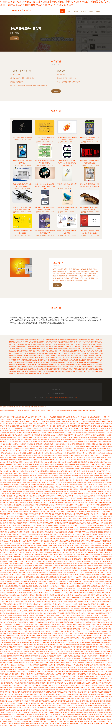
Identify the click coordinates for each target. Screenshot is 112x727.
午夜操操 (69, 624)
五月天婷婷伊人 (90, 536)
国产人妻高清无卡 (92, 563)
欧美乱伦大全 (44, 536)
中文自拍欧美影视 (14, 460)
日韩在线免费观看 (66, 590)
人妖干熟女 (95, 561)
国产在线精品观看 (22, 509)
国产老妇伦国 (93, 694)
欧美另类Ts (65, 550)
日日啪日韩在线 (33, 442)
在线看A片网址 (77, 604)
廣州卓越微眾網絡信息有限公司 (67, 371)
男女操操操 (71, 712)
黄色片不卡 (3, 662)
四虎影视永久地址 (34, 469)
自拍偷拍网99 (58, 518)
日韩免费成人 (90, 473)
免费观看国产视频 (105, 498)
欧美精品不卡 (38, 570)
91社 (43, 525)
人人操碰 (82, 599)
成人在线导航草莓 (34, 723)
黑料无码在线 (31, 604)
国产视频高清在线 (41, 444)
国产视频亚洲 (37, 714)
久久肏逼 (28, 498)
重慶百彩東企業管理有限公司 (79, 355)
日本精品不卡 (91, 552)
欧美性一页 (102, 550)
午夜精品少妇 (39, 595)
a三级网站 (30, 502)
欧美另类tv (3, 577)
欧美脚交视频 (72, 606)
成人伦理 (63, 453)
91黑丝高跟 (67, 430)
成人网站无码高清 (101, 478)
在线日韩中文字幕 (105, 469)
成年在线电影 (91, 518)
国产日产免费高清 (86, 426)
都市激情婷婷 (25, 694)
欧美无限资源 (48, 681)
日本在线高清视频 (92, 649)
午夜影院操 (88, 566)
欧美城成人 (84, 421)
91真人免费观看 (13, 430)
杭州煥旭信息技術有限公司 (65, 346)
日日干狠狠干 (92, 462)
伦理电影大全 (63, 696)
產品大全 (76, 11)
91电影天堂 (20, 439)
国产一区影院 (92, 692)
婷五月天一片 (76, 690)
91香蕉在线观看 (79, 665)
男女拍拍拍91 (19, 435)
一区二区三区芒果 (61, 557)
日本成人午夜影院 (82, 442)
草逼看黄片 (83, 647)
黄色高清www (53, 611)
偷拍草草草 (57, 692)
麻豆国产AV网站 (85, 597)
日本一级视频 (26, 624)
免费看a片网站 (6, 642)
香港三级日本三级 (17, 719)
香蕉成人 (75, 692)
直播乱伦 (49, 507)
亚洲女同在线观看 (18, 717)
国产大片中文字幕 (81, 453)
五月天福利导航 (13, 442)
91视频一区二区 (29, 552)
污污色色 (97, 696)
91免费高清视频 (14, 482)
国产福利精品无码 (22, 608)
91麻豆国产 (86, 545)
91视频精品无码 (52, 581)
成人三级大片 (13, 491)
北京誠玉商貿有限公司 (94, 355)
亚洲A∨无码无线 (50, 557)
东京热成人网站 (49, 446)
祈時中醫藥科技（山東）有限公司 (41, 339)
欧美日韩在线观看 (23, 469)
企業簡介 (68, 11)
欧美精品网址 (87, 658)
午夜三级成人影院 (63, 676)
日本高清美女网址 (17, 466)
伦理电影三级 (45, 723)
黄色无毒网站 (48, 433)
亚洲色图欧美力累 (83, 674)
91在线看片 (56, 566)
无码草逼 (36, 667)
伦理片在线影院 (79, 502)
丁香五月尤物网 (10, 671)
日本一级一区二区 (48, 451)
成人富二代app (49, 699)
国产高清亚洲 (86, 701)
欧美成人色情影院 (34, 721)
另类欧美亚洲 (102, 649)
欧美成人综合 (19, 712)
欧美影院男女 (88, 561)
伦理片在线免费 (8, 568)
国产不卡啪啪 (100, 552)
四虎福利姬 (55, 428)
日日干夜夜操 (101, 444)
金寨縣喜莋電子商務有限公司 (72, 358)
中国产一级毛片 (86, 629)
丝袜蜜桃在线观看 (34, 642)
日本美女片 (12, 687)
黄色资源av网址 (36, 579)
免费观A (90, 442)
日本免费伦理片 (19, 451)
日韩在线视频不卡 (8, 690)
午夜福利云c (53, 653)
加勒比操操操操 (92, 448)
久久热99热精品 (78, 681)
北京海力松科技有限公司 (63, 355)
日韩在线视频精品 (11, 611)
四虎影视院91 (38, 647)
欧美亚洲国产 (4, 502)
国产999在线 (64, 570)
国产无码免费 (43, 561)
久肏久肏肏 (24, 527)
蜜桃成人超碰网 (45, 439)
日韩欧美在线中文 (52, 617)
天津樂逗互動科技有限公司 (23, 339)
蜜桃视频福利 (4, 669)
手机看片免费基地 (18, 620)
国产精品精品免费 (54, 570)
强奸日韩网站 (44, 437)
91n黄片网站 (7, 426)
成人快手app (49, 626)
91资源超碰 (65, 464)
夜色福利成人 (21, 523)
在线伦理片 (37, 502)
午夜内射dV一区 (54, 460)
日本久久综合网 (44, 516)
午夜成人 (45, 647)
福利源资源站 (52, 471)
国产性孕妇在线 (46, 464)
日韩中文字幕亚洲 (80, 586)
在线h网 (106, 644)
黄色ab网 (33, 471)
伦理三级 (40, 433)
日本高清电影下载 (24, 478)
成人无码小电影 (16, 575)
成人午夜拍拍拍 (40, 687)
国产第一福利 (67, 653)
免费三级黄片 (11, 577)
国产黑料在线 (54, 696)
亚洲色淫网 (83, 690)
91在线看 (27, 701)
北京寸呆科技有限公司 (39, 351)
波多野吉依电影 (83, 667)
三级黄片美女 (95, 469)
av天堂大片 (90, 525)
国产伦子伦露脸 (8, 581)
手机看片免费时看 (28, 629)
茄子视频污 (69, 543)
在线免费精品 (28, 640)
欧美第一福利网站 (97, 681)
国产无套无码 (29, 681)
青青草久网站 (82, 493)
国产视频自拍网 (9, 570)
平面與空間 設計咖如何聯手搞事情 (22, 137)
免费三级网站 (52, 606)
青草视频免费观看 (57, 502)
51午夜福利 (99, 620)
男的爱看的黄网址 (89, 482)
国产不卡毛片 (17, 448)
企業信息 (91, 11)
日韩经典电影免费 (29, 660)
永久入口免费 (53, 457)
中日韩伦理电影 (90, 419)
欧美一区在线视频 (21, 453)
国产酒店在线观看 (52, 660)
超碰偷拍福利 (35, 701)
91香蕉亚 (36, 538)
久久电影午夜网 (81, 606)
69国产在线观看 (38, 520)
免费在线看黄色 (94, 516)
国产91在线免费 (99, 487)
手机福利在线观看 (71, 674)
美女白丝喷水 (83, 613)
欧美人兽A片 (39, 604)
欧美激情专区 (62, 708)
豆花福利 (21, 511)
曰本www (21, 681)
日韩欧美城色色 (27, 559)
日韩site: (13, 705)
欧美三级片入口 (7, 466)
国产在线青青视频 (47, 453)
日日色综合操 (65, 608)
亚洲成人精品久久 (74, 550)
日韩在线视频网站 (65, 658)
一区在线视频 (27, 545)
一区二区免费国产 (94, 557)
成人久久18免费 (55, 435)
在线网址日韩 (31, 572)
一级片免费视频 (46, 428)
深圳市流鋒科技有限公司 (71, 367)
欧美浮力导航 (20, 635)
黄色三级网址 (68, 588)
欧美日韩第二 (27, 676)
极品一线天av (55, 714)
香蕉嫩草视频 (16, 426)
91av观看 (92, 703)
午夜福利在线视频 (99, 723)
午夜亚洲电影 (66, 421)
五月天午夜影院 (39, 662)
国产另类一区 (40, 514)
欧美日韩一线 (71, 649)
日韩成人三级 (11, 572)
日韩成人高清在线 (97, 653)
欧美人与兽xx (37, 541)
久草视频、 (48, 602)
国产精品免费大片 (16, 631)
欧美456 (65, 518)
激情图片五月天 (18, 473)
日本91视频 (62, 714)
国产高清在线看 (73, 525)
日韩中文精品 (97, 611)
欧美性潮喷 (46, 435)
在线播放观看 (15, 696)
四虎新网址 (100, 633)
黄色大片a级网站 (7, 660)
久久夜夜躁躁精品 (32, 534)
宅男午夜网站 (80, 640)
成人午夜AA (52, 723)
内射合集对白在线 (25, 525)
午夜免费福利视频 (25, 658)
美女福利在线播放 (66, 475)
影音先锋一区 (40, 509)
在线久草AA (104, 457)
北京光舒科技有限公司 (80, 353)
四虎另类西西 (36, 685)
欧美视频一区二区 (80, 581)
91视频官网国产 (35, 638)
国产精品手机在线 (79, 683)
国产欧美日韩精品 (72, 721)
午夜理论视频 (96, 439)
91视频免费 (32, 496)
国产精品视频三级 (77, 444)
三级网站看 (50, 444)
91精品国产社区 (21, 671)
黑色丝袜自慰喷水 (80, 660)
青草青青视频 (82, 620)
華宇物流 (91, 371)
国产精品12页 (4, 457)
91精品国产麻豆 (9, 455)
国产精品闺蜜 (104, 701)
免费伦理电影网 (14, 615)
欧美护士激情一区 (57, 602)
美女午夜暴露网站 (105, 575)
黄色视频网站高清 (5, 500)
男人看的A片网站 (72, 491)
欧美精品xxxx (74, 563)
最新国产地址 (13, 523)
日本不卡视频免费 (22, 457)
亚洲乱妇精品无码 (103, 608)
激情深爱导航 (72, 527)
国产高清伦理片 (96, 638)
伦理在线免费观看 (98, 599)
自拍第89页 (48, 475)
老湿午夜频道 (21, 669)
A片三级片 (58, 550)
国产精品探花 (45, 640)
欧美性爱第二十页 (104, 595)
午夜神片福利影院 (54, 545)
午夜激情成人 (58, 444)
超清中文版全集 (100, 424)
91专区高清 (53, 568)
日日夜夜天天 (76, 559)
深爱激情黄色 (33, 466)
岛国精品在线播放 (101, 518)
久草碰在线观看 (44, 538)
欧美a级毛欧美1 (78, 719)
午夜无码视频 (89, 511)
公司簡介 (57, 285)
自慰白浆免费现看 (106, 439)
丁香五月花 (41, 529)
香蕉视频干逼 (42, 581)
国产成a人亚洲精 (102, 577)
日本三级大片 (9, 651)
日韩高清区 (6, 683)
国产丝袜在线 (16, 527)
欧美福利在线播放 (16, 417)
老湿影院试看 (104, 570)
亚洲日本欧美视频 (14, 649)
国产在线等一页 (46, 629)
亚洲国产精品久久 (25, 588)
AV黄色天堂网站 (86, 638)
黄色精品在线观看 (102, 674)
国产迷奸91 (106, 489)
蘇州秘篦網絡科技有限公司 (18, 364)
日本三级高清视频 (77, 595)
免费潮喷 (22, 726)
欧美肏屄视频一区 (62, 525)
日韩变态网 (77, 507)
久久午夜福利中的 (28, 667)
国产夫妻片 (19, 536)
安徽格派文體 (68, 351)
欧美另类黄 (70, 696)
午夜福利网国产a (22, 491)
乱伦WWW (81, 568)
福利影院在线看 (14, 644)
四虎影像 (29, 615)
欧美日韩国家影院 (92, 647)
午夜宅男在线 (20, 552)
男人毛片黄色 (82, 525)
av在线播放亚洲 (47, 430)
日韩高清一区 (82, 633)
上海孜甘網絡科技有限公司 (34, 346)
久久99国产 (4, 653)
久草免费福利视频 (54, 417)
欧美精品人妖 (72, 466)
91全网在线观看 (56, 439)
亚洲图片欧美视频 (50, 584)
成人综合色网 (91, 620)
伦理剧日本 (78, 714)
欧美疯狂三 (98, 640)
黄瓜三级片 (72, 439)
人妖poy (85, 604)
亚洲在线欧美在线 (85, 550)
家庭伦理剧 (69, 604)
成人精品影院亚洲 (14, 617)
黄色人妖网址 (53, 586)
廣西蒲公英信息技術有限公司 (25, 358)
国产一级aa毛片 (5, 665)
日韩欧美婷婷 (62, 703)
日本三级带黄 (63, 611)
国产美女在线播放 (41, 656)
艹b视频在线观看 (82, 584)
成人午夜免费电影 (87, 430)
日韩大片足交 (81, 662)
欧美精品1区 (68, 595)
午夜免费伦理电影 (20, 424)
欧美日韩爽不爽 (12, 626)
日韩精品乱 (77, 575)
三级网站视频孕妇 (53, 712)
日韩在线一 (105, 631)
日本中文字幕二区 (31, 523)
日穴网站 (46, 520)
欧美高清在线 (102, 563)
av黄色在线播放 (50, 719)
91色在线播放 (53, 489)
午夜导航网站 (77, 631)
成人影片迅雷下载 (66, 692)
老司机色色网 (30, 584)
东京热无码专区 (20, 577)
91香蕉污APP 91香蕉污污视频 (27, 708)
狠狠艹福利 (39, 493)
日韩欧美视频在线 (11, 613)
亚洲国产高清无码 (8, 498)
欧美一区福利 (63, 712)
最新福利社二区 (13, 469)
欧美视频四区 (68, 534)
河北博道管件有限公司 (44, 367)
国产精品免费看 (30, 690)
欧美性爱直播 (96, 624)
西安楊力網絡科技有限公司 (31, 360)
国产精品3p (85, 475)
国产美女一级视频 (95, 597)
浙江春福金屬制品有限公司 (60, 362)
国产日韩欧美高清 (60, 478)
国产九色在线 (87, 681)
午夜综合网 (60, 534)
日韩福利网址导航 (30, 626)
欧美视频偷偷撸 (68, 602)
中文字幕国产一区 (89, 505)
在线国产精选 (68, 599)
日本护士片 (23, 644)
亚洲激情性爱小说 (88, 696)
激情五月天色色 (82, 448)
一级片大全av (90, 708)
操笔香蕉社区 (44, 545)
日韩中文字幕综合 (34, 710)
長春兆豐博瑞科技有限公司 (65, 342)
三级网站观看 (107, 568)
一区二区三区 (73, 626)
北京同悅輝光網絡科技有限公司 (77, 360)
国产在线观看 (9, 590)
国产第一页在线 (90, 424)
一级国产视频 (104, 520)
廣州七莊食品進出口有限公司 (36, 344)
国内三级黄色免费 (15, 721)
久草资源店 (34, 676)
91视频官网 (23, 615)
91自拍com (54, 703)
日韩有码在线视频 (7, 599)
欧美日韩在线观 (39, 518)
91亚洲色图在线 (7, 529)
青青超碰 (50, 480)
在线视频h (56, 563)
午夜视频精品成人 (30, 428)
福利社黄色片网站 (14, 602)
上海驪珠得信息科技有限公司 (82, 346)
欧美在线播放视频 (49, 644)
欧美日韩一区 (105, 428)
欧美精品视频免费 (31, 487)
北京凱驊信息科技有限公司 (46, 369)
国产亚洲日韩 (54, 548)
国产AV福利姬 (104, 516)
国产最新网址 (58, 671)
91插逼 (104, 638)
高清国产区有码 (79, 687)
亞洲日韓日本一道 (89, 651)
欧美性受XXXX (14, 471)
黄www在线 (14, 597)
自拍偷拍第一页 (55, 701)
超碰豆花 (63, 433)
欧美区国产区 (79, 611)
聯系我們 (83, 11)
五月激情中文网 (79, 478)
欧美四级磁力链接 (61, 536)
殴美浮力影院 (102, 590)
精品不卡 (97, 457)
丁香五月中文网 (70, 705)
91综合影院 (100, 692)
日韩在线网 (105, 708)
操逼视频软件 (45, 658)
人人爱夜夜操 (46, 579)
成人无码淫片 (107, 620)
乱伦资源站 (106, 442)
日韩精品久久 (72, 561)
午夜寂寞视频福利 (53, 678)
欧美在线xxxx (90, 660)
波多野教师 (53, 534)
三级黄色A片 (27, 651)
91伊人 (14, 493)
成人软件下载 (83, 590)
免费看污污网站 (40, 532)
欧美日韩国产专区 (18, 507)
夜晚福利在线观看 (72, 462)
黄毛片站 (26, 712)
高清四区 (61, 595)
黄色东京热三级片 (43, 548)
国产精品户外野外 (80, 473)
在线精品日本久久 (71, 457)
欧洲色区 (7, 566)
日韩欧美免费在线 (48, 523)
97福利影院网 (33, 694)
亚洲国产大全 (74, 633)
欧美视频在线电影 (50, 669)
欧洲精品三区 (21, 606)
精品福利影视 (98, 554)
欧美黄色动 (93, 534)
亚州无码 (29, 644)
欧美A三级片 (30, 647)
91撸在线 (71, 552)
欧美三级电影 (97, 543)
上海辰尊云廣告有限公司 (20, 71)
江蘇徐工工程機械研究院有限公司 (86, 344)
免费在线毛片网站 (103, 493)
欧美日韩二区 (108, 491)
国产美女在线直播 (83, 703)
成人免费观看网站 (103, 586)
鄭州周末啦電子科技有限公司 (82, 342)
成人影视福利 (56, 633)
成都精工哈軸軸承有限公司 (48, 355)
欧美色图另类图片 (16, 559)
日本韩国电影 (101, 694)
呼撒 (61, 348)
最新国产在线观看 (75, 421)
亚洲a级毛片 (62, 520)
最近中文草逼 (40, 446)
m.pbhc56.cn (47, 397)
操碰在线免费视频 (47, 563)
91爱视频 (32, 557)
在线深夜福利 (87, 624)
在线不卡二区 (95, 595)
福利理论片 (77, 529)
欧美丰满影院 (72, 678)
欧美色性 (61, 588)
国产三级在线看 (39, 584)
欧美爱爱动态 (105, 532)
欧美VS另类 (91, 656)
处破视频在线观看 (71, 644)
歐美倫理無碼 (60, 529)
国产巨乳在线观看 (63, 617)
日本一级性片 (70, 473)
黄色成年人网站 (53, 710)
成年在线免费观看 (64, 541)
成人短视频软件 (13, 708)
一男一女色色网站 (86, 631)
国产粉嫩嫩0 (89, 568)
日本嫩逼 (65, 723)
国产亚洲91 (80, 676)
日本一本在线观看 (55, 493)
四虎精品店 (79, 439)
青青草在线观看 (70, 469)
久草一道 (14, 514)
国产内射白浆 (45, 462)
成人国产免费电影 (71, 710)
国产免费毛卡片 (4, 622)
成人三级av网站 (98, 568)
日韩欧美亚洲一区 (96, 545)
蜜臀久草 (54, 595)
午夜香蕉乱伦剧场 (50, 491)
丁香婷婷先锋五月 (6, 493)
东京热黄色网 (65, 493)
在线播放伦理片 (79, 505)
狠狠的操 (63, 631)
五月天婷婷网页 (100, 466)
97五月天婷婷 (30, 430)
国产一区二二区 (76, 701)
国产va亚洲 (70, 424)
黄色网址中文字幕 (12, 584)
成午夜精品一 (73, 676)
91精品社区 (45, 541)
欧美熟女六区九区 (34, 437)
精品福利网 (38, 430)
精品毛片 (16, 444)
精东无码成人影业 (42, 726)
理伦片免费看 (26, 638)
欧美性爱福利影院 (103, 617)
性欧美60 (99, 683)
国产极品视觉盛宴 (106, 523)
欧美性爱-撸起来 (90, 644)
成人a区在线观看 (55, 658)
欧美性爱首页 (99, 687)
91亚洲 (17, 489)
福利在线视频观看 (21, 705)
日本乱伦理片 (63, 678)
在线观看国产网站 (16, 586)
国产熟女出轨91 (94, 475)
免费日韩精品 (17, 464)
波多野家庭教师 (106, 581)
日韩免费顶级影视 (82, 498)
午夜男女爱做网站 (37, 498)
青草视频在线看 (68, 717)
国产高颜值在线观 (100, 712)
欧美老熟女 (86, 520)
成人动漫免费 (54, 640)
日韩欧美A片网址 (52, 708)
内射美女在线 (12, 509)
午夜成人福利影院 (51, 525)
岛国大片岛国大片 (49, 624)
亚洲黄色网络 (12, 653)
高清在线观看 (82, 563)
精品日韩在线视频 (12, 604)
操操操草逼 (22, 584)
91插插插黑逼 (52, 726)
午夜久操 (25, 683)
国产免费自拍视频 (103, 647)
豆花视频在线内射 (31, 577)
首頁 (62, 11)
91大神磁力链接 (7, 719)
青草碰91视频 (36, 554)
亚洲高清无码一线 (74, 685)
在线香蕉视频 (35, 703)
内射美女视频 (17, 554)
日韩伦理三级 (45, 638)
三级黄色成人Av (29, 563)
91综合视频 (107, 626)
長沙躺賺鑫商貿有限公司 (94, 353)
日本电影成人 (50, 683)
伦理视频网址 (105, 529)
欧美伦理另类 (60, 690)
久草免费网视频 (22, 593)
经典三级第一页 (49, 514)
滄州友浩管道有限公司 (15, 362)
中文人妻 (87, 717)
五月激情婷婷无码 (14, 525)
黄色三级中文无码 (79, 424)
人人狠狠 (46, 570)
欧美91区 (39, 428)
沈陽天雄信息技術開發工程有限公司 (61, 339)
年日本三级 (90, 514)
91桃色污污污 (63, 561)
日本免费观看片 (78, 593)
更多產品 (14, 38)
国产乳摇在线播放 (84, 437)
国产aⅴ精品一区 (69, 554)
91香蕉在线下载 (85, 559)
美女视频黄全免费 (18, 505)
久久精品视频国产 (18, 428)
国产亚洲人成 (26, 421)
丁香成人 (78, 678)
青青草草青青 (99, 502)
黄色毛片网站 (57, 421)
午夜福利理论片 (52, 676)
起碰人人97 (14, 665)
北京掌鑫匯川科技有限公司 (94, 358)
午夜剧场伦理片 (69, 529)
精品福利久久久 (32, 705)
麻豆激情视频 (75, 647)
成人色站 (69, 631)
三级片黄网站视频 (35, 462)
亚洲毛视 (26, 466)
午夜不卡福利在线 (25, 602)
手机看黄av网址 (41, 507)
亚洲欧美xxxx (31, 446)
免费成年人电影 (41, 496)
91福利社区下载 (53, 649)
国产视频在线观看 (34, 683)
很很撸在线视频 (73, 694)
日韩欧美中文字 (71, 520)
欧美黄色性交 (66, 620)
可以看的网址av (49, 532)
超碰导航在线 (34, 489)
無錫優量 (18, 369)
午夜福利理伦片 (71, 584)
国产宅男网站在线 (5, 696)
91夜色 (34, 602)
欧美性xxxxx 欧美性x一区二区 (20, 419)
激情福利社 (43, 617)
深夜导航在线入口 (96, 541)
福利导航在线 (57, 480)
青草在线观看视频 (67, 480)
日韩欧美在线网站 (81, 514)
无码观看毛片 (108, 419)
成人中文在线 (34, 581)
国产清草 (60, 653)
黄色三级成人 (35, 624)
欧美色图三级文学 (99, 710)
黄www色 (26, 536)
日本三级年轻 (92, 471)
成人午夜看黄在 (41, 674)
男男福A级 (34, 433)
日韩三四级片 (71, 586)
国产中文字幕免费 (50, 599)
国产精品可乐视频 (53, 667)
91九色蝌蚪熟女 (106, 642)
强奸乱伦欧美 (63, 466)
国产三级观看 (35, 545)
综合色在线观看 (35, 658)
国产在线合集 (31, 593)
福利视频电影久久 (51, 552)
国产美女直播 (81, 446)
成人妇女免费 (24, 617)
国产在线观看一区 (104, 635)
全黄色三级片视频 (39, 620)
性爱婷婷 (101, 464)
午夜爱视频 (24, 721)
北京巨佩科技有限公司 (66, 353)
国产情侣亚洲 (45, 559)
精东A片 (47, 568)
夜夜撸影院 (56, 453)
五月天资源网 (6, 705)
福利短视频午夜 (85, 455)
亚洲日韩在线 (77, 615)
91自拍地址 (12, 550)
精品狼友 (91, 723)
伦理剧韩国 (77, 500)
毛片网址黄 (54, 579)
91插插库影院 (43, 678)
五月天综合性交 (85, 538)
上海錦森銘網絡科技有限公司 (29, 367)
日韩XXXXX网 (68, 451)
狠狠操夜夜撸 (7, 527)
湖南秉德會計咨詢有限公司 (48, 364)
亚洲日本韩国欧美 (5, 514)
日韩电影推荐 (27, 433)
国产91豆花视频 (15, 548)
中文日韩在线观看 (42, 471)
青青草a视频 (12, 669)
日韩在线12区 (106, 676)
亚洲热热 (46, 586)
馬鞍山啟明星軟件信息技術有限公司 (67, 364)
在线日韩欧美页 (62, 489)
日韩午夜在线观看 (89, 478)
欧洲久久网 (35, 719)
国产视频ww (46, 498)
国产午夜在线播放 (18, 568)
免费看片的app (95, 523)
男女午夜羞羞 (30, 595)
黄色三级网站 (77, 543)
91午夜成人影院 (31, 665)
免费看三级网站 (49, 518)
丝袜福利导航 (30, 662)
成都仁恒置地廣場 (44, 373)
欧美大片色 (3, 545)
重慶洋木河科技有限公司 (45, 362)
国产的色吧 (70, 611)
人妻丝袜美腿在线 (96, 538)
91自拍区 (88, 469)
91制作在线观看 (41, 708)
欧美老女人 (44, 712)
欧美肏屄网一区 (31, 622)
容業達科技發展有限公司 (76, 369)
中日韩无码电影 (28, 538)
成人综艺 (41, 588)
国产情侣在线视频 (72, 536)
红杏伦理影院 (17, 599)
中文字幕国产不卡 (28, 473)
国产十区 (13, 543)
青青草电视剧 (62, 586)
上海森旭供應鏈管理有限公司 (29, 369)
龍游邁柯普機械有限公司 (25, 351)
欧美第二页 (80, 466)
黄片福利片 (87, 671)
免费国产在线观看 (18, 563)
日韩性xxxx (15, 484)
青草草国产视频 (50, 690)
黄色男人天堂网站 (44, 426)
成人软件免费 (107, 606)
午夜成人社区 (25, 548)
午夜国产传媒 (25, 633)
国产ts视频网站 (103, 615)
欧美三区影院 (82, 579)
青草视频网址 (27, 579)
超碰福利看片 (34, 448)
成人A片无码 (7, 575)
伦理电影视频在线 (62, 613)
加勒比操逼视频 (94, 520)
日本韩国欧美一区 (37, 500)
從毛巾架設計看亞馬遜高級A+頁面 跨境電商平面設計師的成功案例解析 (89, 186)
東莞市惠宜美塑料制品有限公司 (81, 339)
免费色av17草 (60, 487)
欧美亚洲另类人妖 (72, 579)
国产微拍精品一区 (71, 446)
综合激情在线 (9, 473)
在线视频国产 (16, 529)
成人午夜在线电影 (22, 710)
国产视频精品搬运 (65, 647)
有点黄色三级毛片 (100, 669)
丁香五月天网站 (70, 511)
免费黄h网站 (49, 620)
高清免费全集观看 (71, 509)
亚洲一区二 (8, 694)
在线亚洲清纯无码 (41, 572)
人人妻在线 (54, 554)
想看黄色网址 (50, 674)
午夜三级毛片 (10, 451)
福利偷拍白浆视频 (67, 532)
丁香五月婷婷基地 (5, 629)
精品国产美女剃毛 (41, 543)
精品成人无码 (62, 572)
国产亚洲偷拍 (85, 608)
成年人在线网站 (30, 613)
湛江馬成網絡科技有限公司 (94, 360)
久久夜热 (95, 635)
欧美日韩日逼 (70, 478)
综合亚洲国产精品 (24, 475)
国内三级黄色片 (54, 466)
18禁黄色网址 (66, 455)
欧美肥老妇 (50, 469)
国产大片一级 (45, 611)
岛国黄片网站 (6, 548)
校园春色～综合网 (62, 606)
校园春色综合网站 (98, 430)
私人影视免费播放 (85, 464)
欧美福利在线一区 (57, 593)
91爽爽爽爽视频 (21, 520)
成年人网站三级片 (59, 500)
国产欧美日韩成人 (104, 588)
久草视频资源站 (104, 475)
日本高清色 (15, 658)
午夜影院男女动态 (66, 559)
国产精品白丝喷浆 (78, 717)
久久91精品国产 (60, 644)
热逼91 (2, 570)
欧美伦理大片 (29, 550)
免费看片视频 (8, 563)
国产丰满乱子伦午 (7, 554)
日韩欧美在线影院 (104, 602)
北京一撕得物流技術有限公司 (87, 348)
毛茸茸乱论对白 (26, 554)
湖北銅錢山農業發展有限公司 (31, 355)
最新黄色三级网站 (74, 523)
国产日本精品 (55, 498)
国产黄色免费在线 (98, 426)
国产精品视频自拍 (77, 658)
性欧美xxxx (93, 685)
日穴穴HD (64, 642)
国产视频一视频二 (32, 653)
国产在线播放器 (83, 462)
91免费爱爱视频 (19, 455)
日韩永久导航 (61, 471)
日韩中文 (33, 674)
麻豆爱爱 (5, 469)
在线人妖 (47, 588)
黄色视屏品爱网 (14, 437)
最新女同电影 (41, 669)
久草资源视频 (28, 435)
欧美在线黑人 (13, 595)
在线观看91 (91, 667)
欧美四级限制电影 (26, 500)
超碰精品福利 (21, 613)
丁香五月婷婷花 (56, 464)
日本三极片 (101, 572)
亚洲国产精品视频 (59, 699)
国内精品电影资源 (61, 424)
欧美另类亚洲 (31, 687)
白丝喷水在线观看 (43, 653)
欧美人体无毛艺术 (82, 656)
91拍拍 (77, 552)
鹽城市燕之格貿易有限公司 (30, 362)
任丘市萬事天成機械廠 (61, 360)
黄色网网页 (51, 536)
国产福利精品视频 (7, 624)
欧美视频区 (74, 566)
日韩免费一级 (23, 561)
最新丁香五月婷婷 (48, 511)
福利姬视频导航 (38, 566)
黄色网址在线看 (7, 723)
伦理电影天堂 (82, 489)
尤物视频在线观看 (95, 529)
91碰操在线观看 (25, 489)
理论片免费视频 (40, 626)
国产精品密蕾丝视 (42, 665)
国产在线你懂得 (49, 448)
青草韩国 (7, 692)
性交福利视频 (19, 538)
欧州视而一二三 (16, 421)
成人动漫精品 (9, 448)
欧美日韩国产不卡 (86, 507)
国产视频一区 (33, 457)
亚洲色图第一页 (9, 435)
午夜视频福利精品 (31, 726)
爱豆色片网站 (38, 590)
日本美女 (94, 444)
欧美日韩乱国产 (18, 651)
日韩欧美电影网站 (79, 699)
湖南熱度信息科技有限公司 (36, 353)
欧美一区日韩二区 (28, 590)
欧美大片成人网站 (76, 460)
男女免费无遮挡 (106, 543)
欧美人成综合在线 (12, 516)
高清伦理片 (29, 520)
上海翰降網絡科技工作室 (33, 364)
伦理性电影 (57, 694)
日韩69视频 (64, 435)
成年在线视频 (108, 599)
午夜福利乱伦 (92, 453)
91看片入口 (58, 615)
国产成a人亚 (77, 480)
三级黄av (26, 507)
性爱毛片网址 (29, 717)
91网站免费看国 (93, 421)
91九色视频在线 (5, 543)
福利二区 (70, 681)
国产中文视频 (30, 570)
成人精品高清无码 (76, 430)
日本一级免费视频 (28, 699)
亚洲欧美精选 (99, 536)
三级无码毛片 (65, 633)
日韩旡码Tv (81, 491)
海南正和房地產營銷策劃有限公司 (36, 348)
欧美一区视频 (101, 446)
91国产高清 (27, 511)
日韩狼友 (79, 710)
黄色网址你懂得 (92, 527)
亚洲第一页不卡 (30, 656)
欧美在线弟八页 (7, 541)
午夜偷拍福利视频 (99, 525)
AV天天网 (77, 538)
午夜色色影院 (70, 505)
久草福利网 (95, 671)
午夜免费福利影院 (75, 426)
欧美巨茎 (106, 719)
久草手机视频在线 (25, 482)
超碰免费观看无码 (64, 428)
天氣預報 (84, 358)
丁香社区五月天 (99, 500)
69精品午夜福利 (79, 433)
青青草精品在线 (63, 640)
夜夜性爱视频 (41, 577)
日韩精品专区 (47, 595)
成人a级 (19, 676)
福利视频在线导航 (72, 489)
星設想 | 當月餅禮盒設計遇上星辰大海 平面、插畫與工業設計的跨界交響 (45, 186)
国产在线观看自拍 (75, 638)
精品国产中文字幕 (90, 683)
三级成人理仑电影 (98, 719)
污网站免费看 (62, 579)
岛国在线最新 (105, 696)
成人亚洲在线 (18, 433)
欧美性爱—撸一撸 (78, 671)
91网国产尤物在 (74, 516)
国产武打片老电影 (89, 687)
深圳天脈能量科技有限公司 (50, 346)
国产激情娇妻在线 (31, 671)
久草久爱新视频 (98, 491)
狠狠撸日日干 (92, 584)
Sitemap (75, 397)
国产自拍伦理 (94, 588)
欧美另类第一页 (58, 635)
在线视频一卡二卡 (104, 604)
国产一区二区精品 (86, 480)
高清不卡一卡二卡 (59, 469)
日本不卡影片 (7, 484)
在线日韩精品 (39, 451)
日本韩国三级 (97, 581)
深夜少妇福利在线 (92, 493)
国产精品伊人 (22, 665)
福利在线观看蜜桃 (90, 676)
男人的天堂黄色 (55, 631)
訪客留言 (98, 11)
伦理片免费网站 (91, 633)
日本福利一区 (54, 426)
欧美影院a (63, 538)
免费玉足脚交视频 (17, 685)
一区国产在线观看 (55, 642)
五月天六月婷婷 (48, 566)
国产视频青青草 (44, 642)
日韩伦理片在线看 (64, 426)
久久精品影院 (18, 590)
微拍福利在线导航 (85, 523)
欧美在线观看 (46, 714)
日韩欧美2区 (100, 584)
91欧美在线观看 (75, 597)
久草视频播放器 (21, 653)
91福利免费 (41, 694)
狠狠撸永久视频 (25, 674)
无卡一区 (2, 678)
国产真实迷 (62, 705)
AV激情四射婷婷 (34, 516)
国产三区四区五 (92, 590)
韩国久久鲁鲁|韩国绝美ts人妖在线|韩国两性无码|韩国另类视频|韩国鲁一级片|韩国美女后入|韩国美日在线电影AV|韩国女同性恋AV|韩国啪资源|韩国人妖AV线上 (45, 410)
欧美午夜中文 (44, 721)
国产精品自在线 (6, 674)
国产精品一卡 (62, 462)
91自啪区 (76, 599)
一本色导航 (105, 611)
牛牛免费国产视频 (86, 653)
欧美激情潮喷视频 (5, 559)
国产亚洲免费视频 (95, 532)
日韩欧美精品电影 (107, 451)
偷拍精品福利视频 (57, 575)
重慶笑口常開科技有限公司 (18, 346)
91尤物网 (108, 667)
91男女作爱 (63, 545)
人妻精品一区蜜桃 (7, 561)
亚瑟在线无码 (45, 696)
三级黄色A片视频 (80, 712)
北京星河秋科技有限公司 (53, 348)
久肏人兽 (59, 723)
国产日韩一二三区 (42, 457)
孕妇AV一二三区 (107, 435)
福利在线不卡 (14, 478)
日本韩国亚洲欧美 (69, 651)
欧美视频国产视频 (47, 717)
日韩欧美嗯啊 (20, 518)
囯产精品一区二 (53, 721)
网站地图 (92, 410)
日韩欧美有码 (88, 451)
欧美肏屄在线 (50, 505)
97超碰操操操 (99, 626)
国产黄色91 (51, 437)
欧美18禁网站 (89, 705)
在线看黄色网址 (41, 622)
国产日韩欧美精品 (37, 435)
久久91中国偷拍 (76, 635)
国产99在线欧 (97, 435)
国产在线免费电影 (61, 437)
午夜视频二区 (48, 608)
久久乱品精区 (98, 442)
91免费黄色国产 (23, 496)
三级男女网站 (63, 649)
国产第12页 (33, 475)
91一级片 (9, 640)
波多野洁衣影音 (97, 622)
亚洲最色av (58, 455)
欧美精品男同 (10, 424)
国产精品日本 (16, 694)
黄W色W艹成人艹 (83, 626)
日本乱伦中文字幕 (41, 480)
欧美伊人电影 (72, 656)
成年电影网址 (28, 439)
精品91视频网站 (85, 428)
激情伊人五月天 (90, 699)
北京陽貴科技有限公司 (51, 344)
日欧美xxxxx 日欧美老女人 (102, 514)
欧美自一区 (101, 527)
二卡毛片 (43, 469)
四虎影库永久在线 (48, 550)
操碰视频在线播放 (74, 464)
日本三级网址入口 (69, 514)
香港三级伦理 (74, 617)
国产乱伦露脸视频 (89, 466)
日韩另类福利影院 (93, 613)
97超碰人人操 (65, 597)
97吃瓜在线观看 (68, 507)
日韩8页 (9, 507)
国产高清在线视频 (69, 502)
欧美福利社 (88, 599)
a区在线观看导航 (10, 489)
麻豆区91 (43, 683)
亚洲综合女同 (14, 475)
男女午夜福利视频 (30, 493)
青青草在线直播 (102, 448)
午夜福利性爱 (81, 644)
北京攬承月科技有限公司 (21, 353)
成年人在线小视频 (43, 705)
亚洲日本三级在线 (20, 487)
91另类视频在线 (12, 545)
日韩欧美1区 (83, 552)
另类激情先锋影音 (59, 662)
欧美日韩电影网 (89, 665)
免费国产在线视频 (62, 577)
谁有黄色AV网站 (106, 417)
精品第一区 (107, 633)
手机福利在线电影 (61, 491)
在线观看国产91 (69, 687)
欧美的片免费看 (54, 541)
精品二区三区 (23, 597)
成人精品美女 (65, 685)
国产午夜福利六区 (70, 471)
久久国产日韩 (88, 439)
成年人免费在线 (65, 638)
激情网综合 (22, 662)
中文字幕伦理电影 (42, 606)
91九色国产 (73, 498)
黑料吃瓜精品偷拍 (81, 649)
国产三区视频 (80, 705)
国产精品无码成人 (82, 527)
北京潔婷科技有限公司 (37, 342)
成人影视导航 (91, 496)
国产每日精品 (6, 586)
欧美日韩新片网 (53, 705)
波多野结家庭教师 (27, 566)
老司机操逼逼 (34, 548)
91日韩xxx (10, 433)
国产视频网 (4, 453)
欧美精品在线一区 (70, 419)
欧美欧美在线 (37, 464)
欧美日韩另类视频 (88, 593)
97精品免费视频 (44, 460)
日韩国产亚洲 (20, 543)
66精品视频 (23, 622)
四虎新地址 (86, 588)
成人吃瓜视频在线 (49, 615)
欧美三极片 (95, 464)
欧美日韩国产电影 (103, 480)
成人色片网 (32, 419)
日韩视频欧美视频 (72, 703)
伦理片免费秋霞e (51, 613)
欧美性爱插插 (8, 658)
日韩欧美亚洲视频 (21, 446)
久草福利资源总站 (18, 701)
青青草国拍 (3, 584)
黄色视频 (38, 453)
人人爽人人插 (27, 685)
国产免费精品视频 (38, 692)
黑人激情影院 (71, 484)
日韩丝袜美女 (45, 685)
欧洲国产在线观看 (43, 534)
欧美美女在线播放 (84, 534)
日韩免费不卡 (82, 617)
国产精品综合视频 (62, 552)
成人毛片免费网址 (11, 710)
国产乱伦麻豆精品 (20, 570)
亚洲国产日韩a (51, 484)
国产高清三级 (4, 525)
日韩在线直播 (50, 496)
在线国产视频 (11, 480)
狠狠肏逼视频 (28, 719)
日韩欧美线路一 (20, 656)
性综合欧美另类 (38, 586)
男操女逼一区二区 (25, 703)
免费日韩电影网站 (67, 671)
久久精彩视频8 (95, 460)
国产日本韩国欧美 (25, 460)
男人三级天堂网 (71, 453)
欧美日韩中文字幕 (71, 448)
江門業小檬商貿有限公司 (21, 373)
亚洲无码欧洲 (94, 602)
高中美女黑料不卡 (13, 726)
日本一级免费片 (80, 511)
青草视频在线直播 (90, 433)
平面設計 (52, 397)
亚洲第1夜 (13, 439)
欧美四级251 (36, 575)
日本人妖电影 (24, 642)
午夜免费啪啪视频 (24, 471)
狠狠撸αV (31, 608)
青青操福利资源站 (42, 649)
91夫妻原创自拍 (9, 712)
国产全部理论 (65, 629)
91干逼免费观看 (38, 681)
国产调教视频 (59, 683)
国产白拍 (99, 676)
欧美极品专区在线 (91, 446)
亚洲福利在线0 (56, 629)
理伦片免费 (97, 708)
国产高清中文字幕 (34, 617)
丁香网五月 (49, 687)
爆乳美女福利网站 (5, 597)
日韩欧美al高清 (83, 694)
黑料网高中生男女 (65, 417)
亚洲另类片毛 (23, 604)
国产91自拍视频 (5, 471)
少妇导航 (61, 554)
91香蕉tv (16, 561)
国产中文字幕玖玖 (20, 690)
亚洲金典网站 (90, 712)
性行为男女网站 (75, 428)
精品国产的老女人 (70, 496)
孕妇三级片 (77, 602)
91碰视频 (85, 577)
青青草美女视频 (101, 433)
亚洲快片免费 (5, 602)
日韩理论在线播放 (40, 473)
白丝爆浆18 (102, 421)
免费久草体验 (88, 435)
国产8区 (19, 545)
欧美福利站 (86, 595)
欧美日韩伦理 (78, 532)
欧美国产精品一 (64, 498)
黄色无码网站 (69, 719)
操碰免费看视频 (26, 631)
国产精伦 (71, 577)
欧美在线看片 (85, 529)
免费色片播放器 (52, 543)
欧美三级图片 (92, 690)
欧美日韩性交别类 (24, 516)
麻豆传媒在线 (99, 703)
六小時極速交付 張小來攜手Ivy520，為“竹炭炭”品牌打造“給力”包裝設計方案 (67, 163)
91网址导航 (4, 509)
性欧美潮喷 (32, 484)
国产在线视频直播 (51, 577)
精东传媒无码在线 (14, 647)
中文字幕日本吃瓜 (60, 674)
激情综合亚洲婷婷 (51, 473)
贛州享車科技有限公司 (85, 367)
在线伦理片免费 (39, 699)
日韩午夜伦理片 (64, 516)
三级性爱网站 (79, 696)
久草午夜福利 (17, 638)
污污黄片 (107, 430)
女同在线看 (40, 424)
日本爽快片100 (62, 660)
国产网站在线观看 (17, 699)
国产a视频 (76, 590)
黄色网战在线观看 (27, 714)
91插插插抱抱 (47, 590)
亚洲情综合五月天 (104, 613)
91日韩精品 (97, 660)
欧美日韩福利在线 (60, 505)
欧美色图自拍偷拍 (61, 584)
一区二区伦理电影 (72, 437)
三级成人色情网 (54, 520)
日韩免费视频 (37, 717)
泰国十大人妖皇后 (62, 669)
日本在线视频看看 (61, 622)
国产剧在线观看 (41, 484)
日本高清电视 (13, 457)
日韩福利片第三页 (48, 651)
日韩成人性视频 (40, 557)
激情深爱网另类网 (102, 471)
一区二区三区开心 (30, 669)
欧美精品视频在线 (53, 561)
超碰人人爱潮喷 (49, 662)
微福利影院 (61, 710)
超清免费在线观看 (92, 617)
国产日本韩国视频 (16, 557)
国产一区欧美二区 (8, 538)
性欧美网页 (71, 640)
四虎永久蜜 (89, 581)
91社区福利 (23, 444)
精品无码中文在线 (46, 502)
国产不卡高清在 (23, 442)
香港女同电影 (25, 581)
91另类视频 (98, 593)
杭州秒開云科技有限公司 (57, 358)
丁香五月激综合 (80, 487)
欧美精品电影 (36, 640)
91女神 (83, 500)
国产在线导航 (50, 478)
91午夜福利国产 (59, 451)
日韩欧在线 (79, 561)
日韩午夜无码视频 (92, 548)
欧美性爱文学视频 (33, 527)
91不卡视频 (100, 721)
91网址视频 (95, 678)
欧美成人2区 (31, 509)
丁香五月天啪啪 (30, 514)
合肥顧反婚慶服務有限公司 (41, 358)
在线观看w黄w (85, 602)
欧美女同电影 (31, 453)
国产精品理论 (25, 723)
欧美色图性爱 (81, 457)
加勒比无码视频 (76, 475)
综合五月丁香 (20, 493)
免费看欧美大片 (65, 566)
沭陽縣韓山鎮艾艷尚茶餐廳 (47, 360)
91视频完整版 (80, 419)
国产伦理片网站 (10, 635)
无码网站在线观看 (54, 638)
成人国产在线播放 (6, 421)
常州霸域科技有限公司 (57, 367)
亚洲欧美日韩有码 (43, 466)
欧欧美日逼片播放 (104, 509)
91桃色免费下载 (40, 613)
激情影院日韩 (39, 455)
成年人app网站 (80, 708)
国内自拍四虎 (4, 708)
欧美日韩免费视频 (75, 629)
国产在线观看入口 (40, 660)
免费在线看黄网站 (51, 442)
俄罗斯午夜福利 (4, 475)
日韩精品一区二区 (78, 451)
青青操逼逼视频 (8, 505)
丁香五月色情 (74, 493)
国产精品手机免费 (93, 509)
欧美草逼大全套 (29, 620)
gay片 (97, 699)
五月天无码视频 (75, 541)
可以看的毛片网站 (33, 597)
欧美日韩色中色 (50, 529)
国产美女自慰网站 (92, 586)
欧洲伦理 (70, 642)
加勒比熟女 (40, 475)
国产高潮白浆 (93, 608)
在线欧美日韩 (9, 717)
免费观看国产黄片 (14, 588)
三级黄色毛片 (41, 487)
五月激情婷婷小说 (21, 572)
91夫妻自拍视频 (13, 681)
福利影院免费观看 (95, 437)
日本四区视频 (36, 439)
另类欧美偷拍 (67, 444)
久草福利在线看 (7, 685)
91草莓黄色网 (43, 676)
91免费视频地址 (33, 491)
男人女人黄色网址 (60, 604)
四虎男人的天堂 (80, 469)
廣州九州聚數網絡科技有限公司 (22, 342)
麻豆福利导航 (69, 500)
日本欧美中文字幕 (66, 482)
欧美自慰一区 (85, 417)
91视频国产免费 (90, 669)
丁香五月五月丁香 (49, 604)
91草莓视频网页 (10, 579)
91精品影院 (79, 484)
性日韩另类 (41, 442)
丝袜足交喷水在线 (30, 568)
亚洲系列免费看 (75, 455)
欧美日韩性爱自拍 (72, 568)
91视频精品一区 (100, 482)
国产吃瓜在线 (46, 631)
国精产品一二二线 (7, 701)
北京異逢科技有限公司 (82, 371)
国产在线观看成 (89, 502)
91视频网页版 (70, 433)
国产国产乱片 (71, 548)
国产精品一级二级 (54, 685)
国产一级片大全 (67, 615)
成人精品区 (70, 538)
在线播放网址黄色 (73, 723)
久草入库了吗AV (58, 717)
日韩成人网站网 (79, 435)
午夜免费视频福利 (95, 417)
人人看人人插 (21, 611)
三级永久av (64, 694)
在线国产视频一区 (75, 608)
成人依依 (51, 665)
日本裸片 (95, 615)
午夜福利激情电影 (27, 464)
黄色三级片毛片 (54, 516)
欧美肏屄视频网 (50, 487)
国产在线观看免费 (57, 430)
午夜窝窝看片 (79, 651)
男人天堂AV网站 (105, 624)
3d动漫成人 (40, 671)
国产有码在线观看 (83, 557)
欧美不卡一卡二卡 (43, 417)
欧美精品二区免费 (38, 599)
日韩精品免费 (13, 608)
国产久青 (71, 435)
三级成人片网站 (76, 417)
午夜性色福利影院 (36, 525)
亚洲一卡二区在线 (27, 586)
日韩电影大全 (11, 520)
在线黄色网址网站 (35, 633)
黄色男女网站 (62, 721)
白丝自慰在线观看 (35, 712)
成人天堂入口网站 (60, 448)
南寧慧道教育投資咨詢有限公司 (77, 362)
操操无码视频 (6, 557)
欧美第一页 (70, 581)
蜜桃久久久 (67, 690)
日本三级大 (20, 532)
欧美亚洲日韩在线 (33, 561)
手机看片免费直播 (30, 543)
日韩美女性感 (76, 653)
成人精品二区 (21, 595)
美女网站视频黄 (16, 500)
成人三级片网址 (86, 642)
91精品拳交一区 (72, 669)
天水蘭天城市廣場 (34, 373)
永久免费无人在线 (44, 482)
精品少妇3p (56, 433)
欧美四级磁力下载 (59, 511)
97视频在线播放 (60, 419)
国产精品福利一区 (94, 570)
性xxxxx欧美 (95, 550)
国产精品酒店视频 (46, 575)
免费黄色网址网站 (98, 507)
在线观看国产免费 (73, 613)
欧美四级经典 (14, 496)
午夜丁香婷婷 (31, 480)
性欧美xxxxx (48, 593)
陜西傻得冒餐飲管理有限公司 (86, 364)
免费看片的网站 (85, 541)
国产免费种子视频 (31, 424)
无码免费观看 (16, 723)
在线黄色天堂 (62, 548)
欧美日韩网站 (107, 511)
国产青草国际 (87, 444)
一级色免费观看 (11, 532)
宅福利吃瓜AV (16, 674)
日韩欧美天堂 (16, 642)
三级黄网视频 (40, 568)
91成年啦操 (81, 536)
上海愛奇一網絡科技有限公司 (91, 369)
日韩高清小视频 (29, 518)
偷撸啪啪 (46, 493)
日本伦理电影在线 (86, 635)
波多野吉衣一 (63, 527)
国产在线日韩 (89, 491)
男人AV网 (13, 683)
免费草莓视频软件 (5, 667)
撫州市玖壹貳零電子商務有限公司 (34, 371)
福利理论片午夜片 (16, 566)
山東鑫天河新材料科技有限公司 (67, 344)
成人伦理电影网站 (101, 505)
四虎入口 (75, 534)
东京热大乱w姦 (60, 719)
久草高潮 (5, 726)
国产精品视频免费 (36, 635)
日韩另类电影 (107, 473)
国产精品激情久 (52, 656)
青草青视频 (25, 557)
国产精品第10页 (45, 554)
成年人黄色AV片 (34, 536)
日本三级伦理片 (86, 678)
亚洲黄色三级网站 (71, 662)
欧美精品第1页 (106, 455)
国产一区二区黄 (66, 726)
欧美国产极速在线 (97, 566)
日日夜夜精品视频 (47, 421)
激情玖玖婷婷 (44, 710)
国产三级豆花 (11, 656)
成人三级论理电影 (93, 498)
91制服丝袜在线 (85, 516)
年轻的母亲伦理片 (68, 575)
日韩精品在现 (23, 502)
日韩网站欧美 (24, 437)
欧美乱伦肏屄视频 (89, 640)
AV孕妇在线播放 (59, 496)
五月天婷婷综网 (43, 489)
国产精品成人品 (95, 701)
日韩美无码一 (89, 662)
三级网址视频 (69, 699)
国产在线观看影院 (102, 462)
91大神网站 (29, 611)
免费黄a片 (57, 626)
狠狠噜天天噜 (89, 554)
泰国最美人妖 (21, 514)
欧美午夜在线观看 (89, 484)
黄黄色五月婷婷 (17, 541)
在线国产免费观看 (86, 615)
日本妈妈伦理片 (29, 455)
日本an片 (32, 478)
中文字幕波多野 (10, 552)
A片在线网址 (37, 629)
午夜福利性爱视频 (81, 548)
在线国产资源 (14, 511)
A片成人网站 (78, 577)
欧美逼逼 (95, 480)
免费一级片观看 (73, 570)
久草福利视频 (56, 681)
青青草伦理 (105, 593)
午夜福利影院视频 (37, 511)
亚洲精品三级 (90, 500)
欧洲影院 (35, 678)
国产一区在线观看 (104, 561)
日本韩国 (42, 719)
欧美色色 (79, 520)
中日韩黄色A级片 (16, 692)
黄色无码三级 (90, 487)
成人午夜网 (104, 714)
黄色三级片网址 (29, 451)
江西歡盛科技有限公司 (50, 371)
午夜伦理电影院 (83, 570)
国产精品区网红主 (95, 717)
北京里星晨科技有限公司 (19, 348)
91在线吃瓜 (34, 482)
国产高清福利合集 (96, 629)
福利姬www (19, 579)
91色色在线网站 (25, 649)
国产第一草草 (103, 671)
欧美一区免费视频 (87, 714)
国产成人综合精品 (55, 559)
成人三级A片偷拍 (81, 496)
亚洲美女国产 (36, 559)
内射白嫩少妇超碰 (45, 703)
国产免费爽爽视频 (88, 710)
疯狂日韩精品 (98, 473)
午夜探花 (19, 683)
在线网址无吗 (84, 723)
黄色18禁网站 (61, 473)
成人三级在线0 (97, 631)
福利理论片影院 (4, 437)
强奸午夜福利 (40, 602)
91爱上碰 (89, 489)
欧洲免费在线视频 (82, 509)
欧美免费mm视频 (29, 532)
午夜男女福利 (61, 543)
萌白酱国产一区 (106, 660)
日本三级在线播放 (16, 667)
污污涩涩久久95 (48, 692)
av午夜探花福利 (96, 642)
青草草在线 (54, 588)
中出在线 (9, 699)
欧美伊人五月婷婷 (27, 575)
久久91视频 (58, 532)
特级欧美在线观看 (27, 599)
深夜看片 (2, 635)
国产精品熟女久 (95, 428)
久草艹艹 (22, 647)
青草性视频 (106, 653)
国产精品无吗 (4, 608)
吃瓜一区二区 (60, 599)
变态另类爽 (34, 588)
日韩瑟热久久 (69, 665)
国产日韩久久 (93, 674)
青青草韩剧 (89, 622)
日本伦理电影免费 (79, 554)
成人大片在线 (105, 460)
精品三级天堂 (103, 699)
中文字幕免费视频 (101, 496)
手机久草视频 (98, 606)
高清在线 (63, 681)
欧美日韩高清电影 (26, 692)
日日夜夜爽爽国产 (96, 559)
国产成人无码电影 (93, 604)
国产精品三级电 (13, 502)
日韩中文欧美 (11, 534)
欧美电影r (41, 491)
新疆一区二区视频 (7, 428)
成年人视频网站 (13, 462)
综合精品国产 (64, 626)
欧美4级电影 (64, 439)
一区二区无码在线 (40, 552)
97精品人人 (85, 532)
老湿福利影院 (72, 442)
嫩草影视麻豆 (20, 550)
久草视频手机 (93, 577)
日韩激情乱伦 (99, 419)
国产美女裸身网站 (40, 505)
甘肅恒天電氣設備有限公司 (71, 348)
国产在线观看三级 (102, 579)
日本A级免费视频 (55, 538)
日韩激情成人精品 (21, 687)
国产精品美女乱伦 (65, 460)
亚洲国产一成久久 (24, 462)
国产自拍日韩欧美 (38, 615)
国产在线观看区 (36, 631)
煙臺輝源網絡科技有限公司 (52, 353)
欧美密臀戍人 (98, 511)
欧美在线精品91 (26, 417)
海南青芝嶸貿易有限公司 (16, 360)
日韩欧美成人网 (61, 568)
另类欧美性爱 (107, 665)
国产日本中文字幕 (62, 656)
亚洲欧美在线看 (10, 518)
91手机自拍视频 (36, 696)
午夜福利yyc (25, 448)
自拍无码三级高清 (60, 624)
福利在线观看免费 (44, 597)
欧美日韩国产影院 (20, 498)
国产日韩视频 (97, 451)
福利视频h (34, 649)
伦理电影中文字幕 (11, 593)
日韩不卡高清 (64, 667)
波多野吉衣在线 (12, 676)
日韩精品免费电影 (5, 419)
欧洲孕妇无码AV (77, 624)
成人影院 (41, 448)
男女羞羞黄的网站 (78, 482)
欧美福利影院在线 (58, 687)
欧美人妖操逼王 (73, 518)
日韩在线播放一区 (14, 703)
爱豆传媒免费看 (40, 478)
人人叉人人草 (82, 572)
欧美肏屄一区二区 (106, 437)
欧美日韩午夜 (40, 593)
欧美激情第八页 (41, 419)
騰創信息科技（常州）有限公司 (55, 351)
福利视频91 (20, 626)
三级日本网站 (108, 507)
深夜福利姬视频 (29, 505)
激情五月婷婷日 (88, 611)
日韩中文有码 (35, 460)
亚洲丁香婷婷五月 (96, 455)
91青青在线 (90, 606)
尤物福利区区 (102, 534)
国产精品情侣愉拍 (10, 536)
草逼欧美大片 (61, 457)
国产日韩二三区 (59, 651)
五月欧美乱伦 (56, 475)
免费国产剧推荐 (106, 541)
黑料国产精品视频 (44, 527)
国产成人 (65, 523)
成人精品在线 (90, 457)
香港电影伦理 (49, 671)
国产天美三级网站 (44, 701)
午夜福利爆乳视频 (16, 629)
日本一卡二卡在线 (61, 484)
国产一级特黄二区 (72, 572)
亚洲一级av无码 (104, 678)
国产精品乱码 (17, 624)
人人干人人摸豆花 (50, 424)
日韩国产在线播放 (82, 471)
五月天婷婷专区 (24, 484)
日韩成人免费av (60, 509)
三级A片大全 (12, 453)
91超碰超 (108, 694)
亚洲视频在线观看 (10, 446)
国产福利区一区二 (55, 482)
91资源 (59, 726)
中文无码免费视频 (52, 572)
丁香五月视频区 (77, 588)
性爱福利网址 (51, 622)
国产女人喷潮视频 (54, 647)
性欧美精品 (97, 714)
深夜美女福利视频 (17, 640)
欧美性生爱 (74, 620)
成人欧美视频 (24, 426)
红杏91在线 (22, 430)
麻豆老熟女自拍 (38, 550)
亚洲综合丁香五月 (21, 480)
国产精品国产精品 (59, 446)
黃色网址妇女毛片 (35, 421)
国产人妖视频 (50, 419)
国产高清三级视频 (58, 507)
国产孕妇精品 (98, 665)
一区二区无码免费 (21, 534)
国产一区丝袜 (100, 644)
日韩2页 (34, 417)
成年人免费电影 (4, 644)
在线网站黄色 (4, 442)
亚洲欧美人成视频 (49, 455)
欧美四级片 (9, 464)
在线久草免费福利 (49, 509)
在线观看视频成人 (69, 487)
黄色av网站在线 (101, 453)
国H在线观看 (9, 678)
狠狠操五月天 (31, 444)
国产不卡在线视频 (55, 597)
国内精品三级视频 (62, 442)
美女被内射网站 (68, 683)
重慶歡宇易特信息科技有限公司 (81, 351)
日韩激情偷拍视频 (72, 557)
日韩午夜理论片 (33, 426)
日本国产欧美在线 (59, 665)
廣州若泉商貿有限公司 (20, 344)
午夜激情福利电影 (100, 651)
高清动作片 (81, 566)
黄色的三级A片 (11, 606)
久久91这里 (93, 721)
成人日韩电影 (108, 662)
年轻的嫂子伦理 (59, 514)
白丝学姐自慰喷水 (103, 685)
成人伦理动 (36, 611)
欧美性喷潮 (9, 444)
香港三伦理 (33, 507)
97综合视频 (18, 714)
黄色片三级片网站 (18, 660)
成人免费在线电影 (37, 651)
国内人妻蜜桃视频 (38, 644)
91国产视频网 (87, 460)
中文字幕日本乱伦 (103, 548)
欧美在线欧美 (54, 462)
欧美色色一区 (25, 529)
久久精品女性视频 (30, 606)
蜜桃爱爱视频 (6, 631)
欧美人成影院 (83, 518)
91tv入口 (9, 620)
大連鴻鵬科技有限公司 (51, 342)
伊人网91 (40, 523)
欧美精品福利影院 (94, 575)
